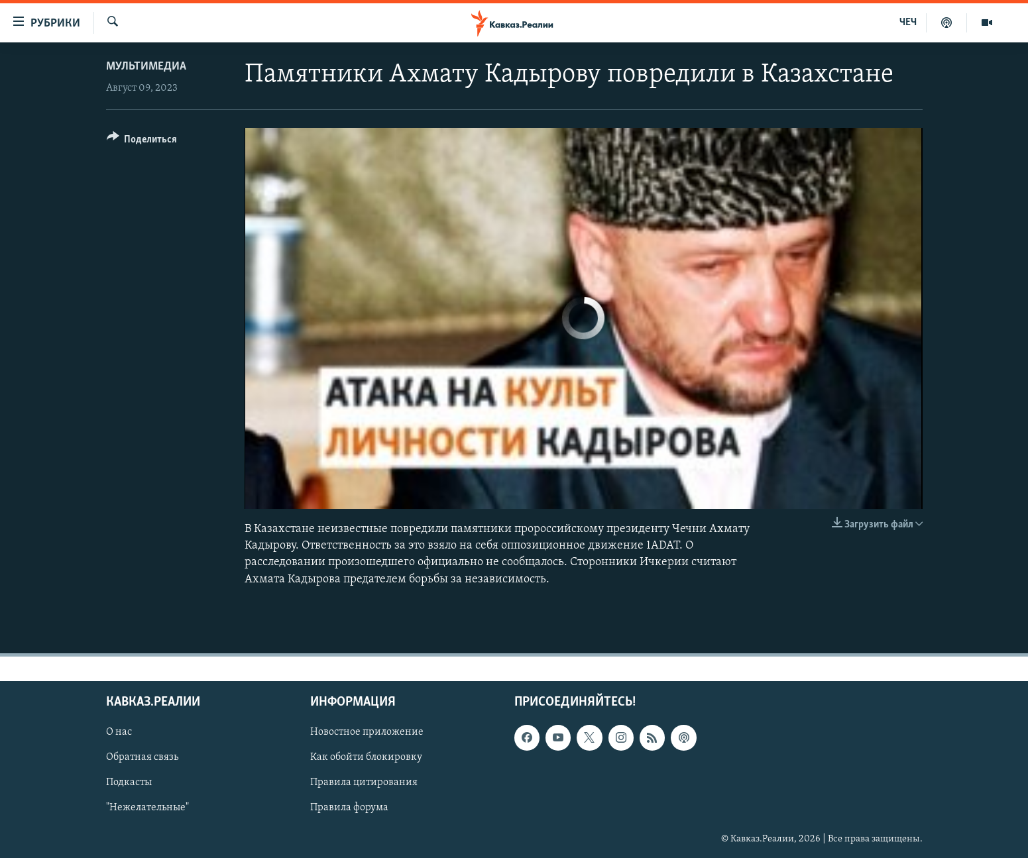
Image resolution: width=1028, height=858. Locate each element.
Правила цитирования (364, 782)
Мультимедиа (146, 66)
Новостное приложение (367, 732)
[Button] (142, 141)
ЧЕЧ (908, 22)
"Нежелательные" (147, 807)
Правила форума (349, 807)
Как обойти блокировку (366, 757)
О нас (119, 732)
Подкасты (129, 782)
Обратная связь (142, 757)
